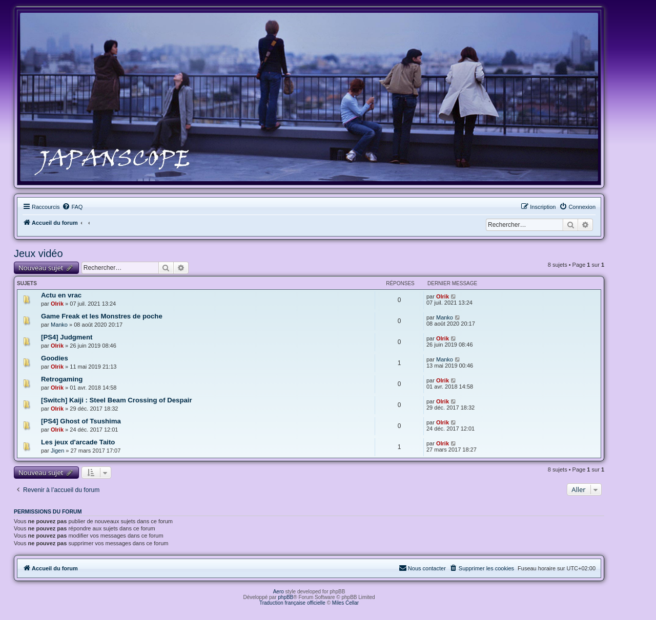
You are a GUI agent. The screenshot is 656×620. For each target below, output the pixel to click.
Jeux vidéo (38, 253)
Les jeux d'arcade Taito (78, 442)
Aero (278, 591)
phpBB (285, 597)
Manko (59, 325)
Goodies (54, 358)
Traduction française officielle (292, 603)
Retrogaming (62, 379)
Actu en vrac (61, 295)
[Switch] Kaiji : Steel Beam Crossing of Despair (116, 400)
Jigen (57, 450)
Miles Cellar (345, 603)
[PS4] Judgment (66, 337)
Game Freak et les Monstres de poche (101, 316)
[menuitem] (72, 207)
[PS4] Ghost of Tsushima (81, 421)
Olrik (57, 304)
